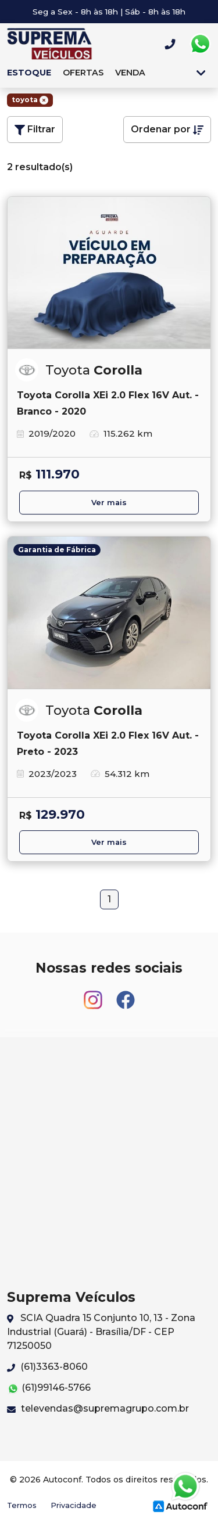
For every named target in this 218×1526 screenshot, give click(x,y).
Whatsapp (200, 44)
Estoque (29, 72)
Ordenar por (167, 129)
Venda (130, 72)
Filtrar (35, 129)
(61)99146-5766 (49, 1388)
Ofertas (83, 72)
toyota (30, 100)
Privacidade (74, 1505)
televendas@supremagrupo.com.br (98, 1408)
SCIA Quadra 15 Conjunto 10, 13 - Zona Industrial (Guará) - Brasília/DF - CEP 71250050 (101, 1331)
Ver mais (109, 502)
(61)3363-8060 (47, 1366)
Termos (22, 1505)
